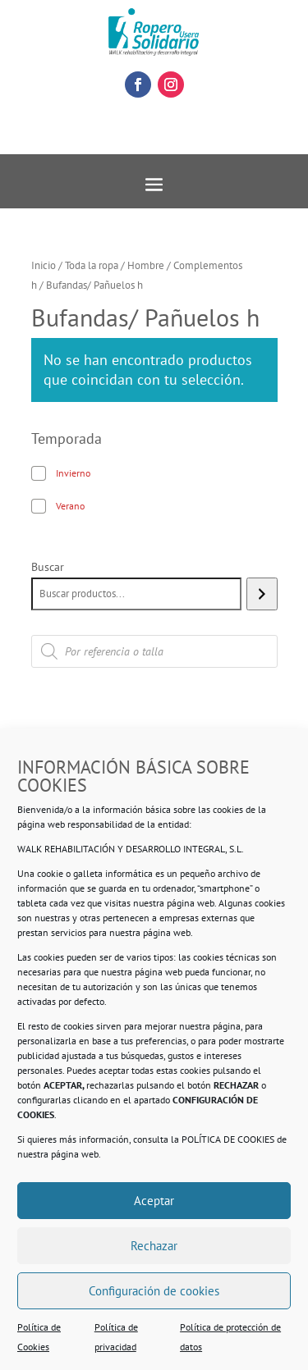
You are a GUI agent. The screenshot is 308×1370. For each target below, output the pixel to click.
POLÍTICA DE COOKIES (228, 1139)
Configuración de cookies (154, 1291)
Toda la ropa (91, 265)
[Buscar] (261, 594)
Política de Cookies (39, 1337)
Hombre (145, 265)
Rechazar (154, 1246)
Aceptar (154, 1200)
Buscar (47, 566)
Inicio (43, 265)
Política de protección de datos (230, 1337)
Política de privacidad (116, 1337)
